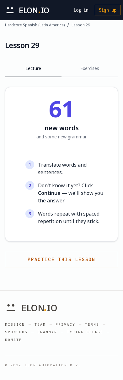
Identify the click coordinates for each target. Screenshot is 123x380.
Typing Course (85, 332)
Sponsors (16, 332)
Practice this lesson (61, 259)
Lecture (33, 68)
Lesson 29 (81, 25)
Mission (15, 324)
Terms (92, 324)
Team (40, 324)
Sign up (107, 10)
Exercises (89, 68)
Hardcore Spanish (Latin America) (35, 25)
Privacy (65, 324)
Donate (13, 340)
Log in (80, 10)
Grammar (47, 332)
